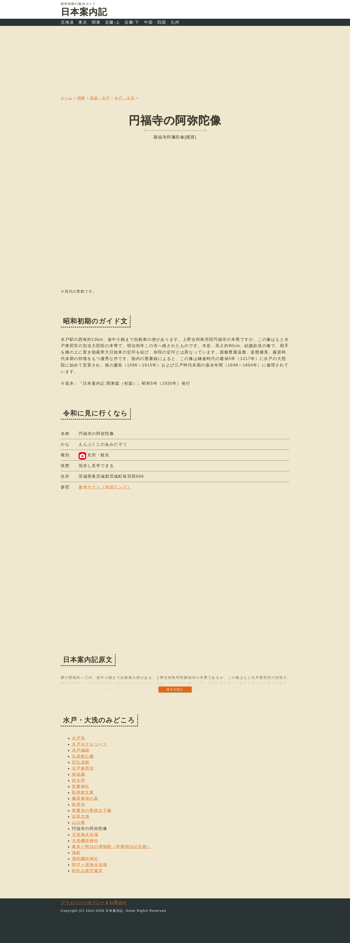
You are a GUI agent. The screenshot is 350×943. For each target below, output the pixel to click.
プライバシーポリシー (83, 902)
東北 (82, 22)
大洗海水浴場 (85, 834)
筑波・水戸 (100, 98)
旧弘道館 (81, 762)
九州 (175, 22)
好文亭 (78, 780)
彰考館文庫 (83, 792)
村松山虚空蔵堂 (87, 871)
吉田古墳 (81, 816)
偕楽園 (78, 774)
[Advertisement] (175, 59)
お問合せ (118, 902)
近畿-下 (132, 22)
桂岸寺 (78, 804)
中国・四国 (155, 22)
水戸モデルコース (89, 744)
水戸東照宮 (83, 768)
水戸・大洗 (124, 98)
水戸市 (78, 738)
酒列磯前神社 (85, 858)
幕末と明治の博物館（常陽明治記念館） (111, 846)
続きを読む (175, 689)
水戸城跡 (81, 750)
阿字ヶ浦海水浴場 (89, 864)
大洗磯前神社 (85, 840)
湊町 (76, 852)
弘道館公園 (83, 756)
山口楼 (78, 822)
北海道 (67, 22)
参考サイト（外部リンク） (105, 487)
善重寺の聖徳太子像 (92, 810)
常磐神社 (81, 786)
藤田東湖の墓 (85, 798)
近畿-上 (112, 22)
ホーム (67, 98)
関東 (96, 22)
